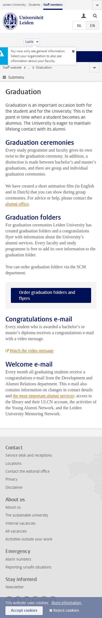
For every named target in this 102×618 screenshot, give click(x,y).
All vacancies (16, 531)
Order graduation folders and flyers (47, 295)
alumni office (17, 204)
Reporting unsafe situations (28, 567)
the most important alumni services (43, 395)
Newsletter (14, 587)
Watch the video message (32, 350)
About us (13, 507)
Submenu (16, 77)
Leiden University (14, 5)
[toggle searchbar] (95, 15)
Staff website (12, 67)
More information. (66, 602)
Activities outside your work (28, 539)
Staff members (53, 5)
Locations (13, 463)
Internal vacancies (20, 523)
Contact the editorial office (27, 471)
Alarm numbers (18, 559)
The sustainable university (26, 515)
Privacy (11, 479)
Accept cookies (24, 610)
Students (34, 5)
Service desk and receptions (28, 455)
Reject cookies (66, 610)
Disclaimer (14, 487)
